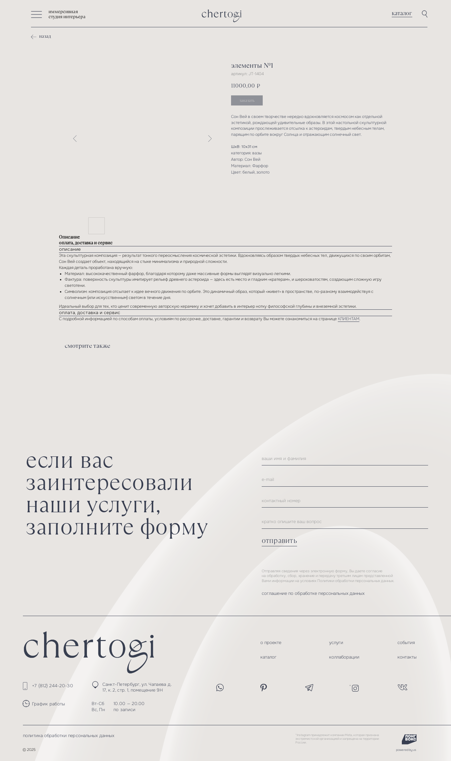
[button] (36, 14)
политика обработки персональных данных (68, 735)
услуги (336, 642)
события (406, 642)
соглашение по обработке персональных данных (313, 593)
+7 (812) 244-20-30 (52, 686)
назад (45, 36)
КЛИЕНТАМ (348, 319)
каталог (402, 13)
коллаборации (344, 657)
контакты (407, 657)
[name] (345, 458)
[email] (345, 479)
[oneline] (345, 521)
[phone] (345, 501)
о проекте (270, 642)
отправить (279, 540)
